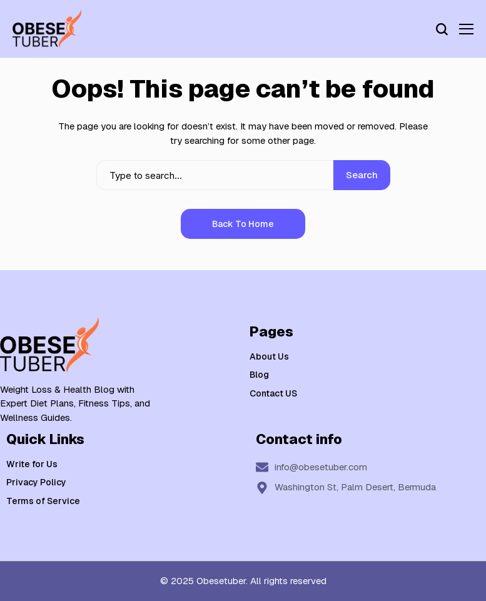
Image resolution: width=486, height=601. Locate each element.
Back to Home (243, 224)
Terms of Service (43, 501)
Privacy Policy (36, 482)
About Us (269, 356)
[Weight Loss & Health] (47, 28)
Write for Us (32, 464)
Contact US (273, 393)
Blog (259, 374)
